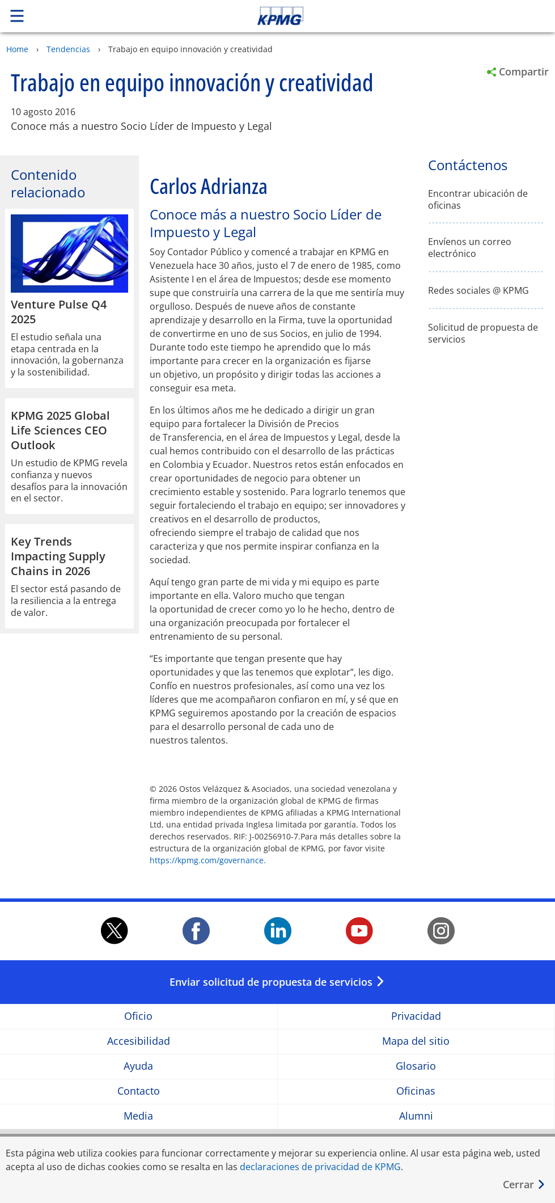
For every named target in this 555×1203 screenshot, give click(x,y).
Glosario (416, 1066)
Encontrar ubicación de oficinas (478, 200)
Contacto (138, 1091)
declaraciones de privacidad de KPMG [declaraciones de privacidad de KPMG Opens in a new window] (320, 1166)
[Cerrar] (524, 1184)
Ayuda (138, 1066)
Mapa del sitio (416, 1041)
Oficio (138, 1016)
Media (138, 1115)
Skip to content (389, 16)
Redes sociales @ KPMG (478, 291)
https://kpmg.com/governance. (208, 860)
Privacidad (416, 1016)
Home (17, 49)
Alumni (416, 1115)
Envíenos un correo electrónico (469, 248)
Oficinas (415, 1091)
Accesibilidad (138, 1041)
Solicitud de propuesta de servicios (483, 333)
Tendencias (68, 49)
